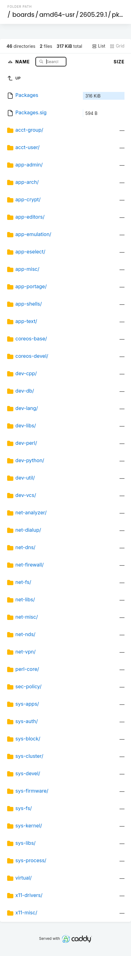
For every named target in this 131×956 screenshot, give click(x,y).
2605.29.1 (93, 14)
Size (119, 61)
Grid (117, 46)
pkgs (119, 14)
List (98, 46)
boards (23, 14)
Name (23, 61)
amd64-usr (57, 14)
